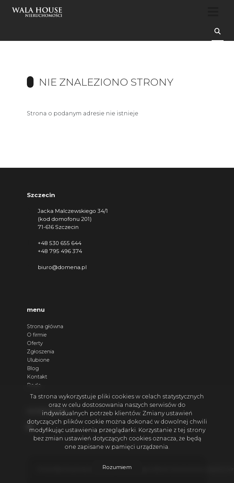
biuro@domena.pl (62, 267)
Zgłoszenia (40, 351)
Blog (33, 368)
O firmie (37, 335)
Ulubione (38, 360)
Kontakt (37, 377)
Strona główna (45, 326)
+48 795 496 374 (60, 251)
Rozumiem (117, 467)
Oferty (35, 343)
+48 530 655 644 (59, 243)
